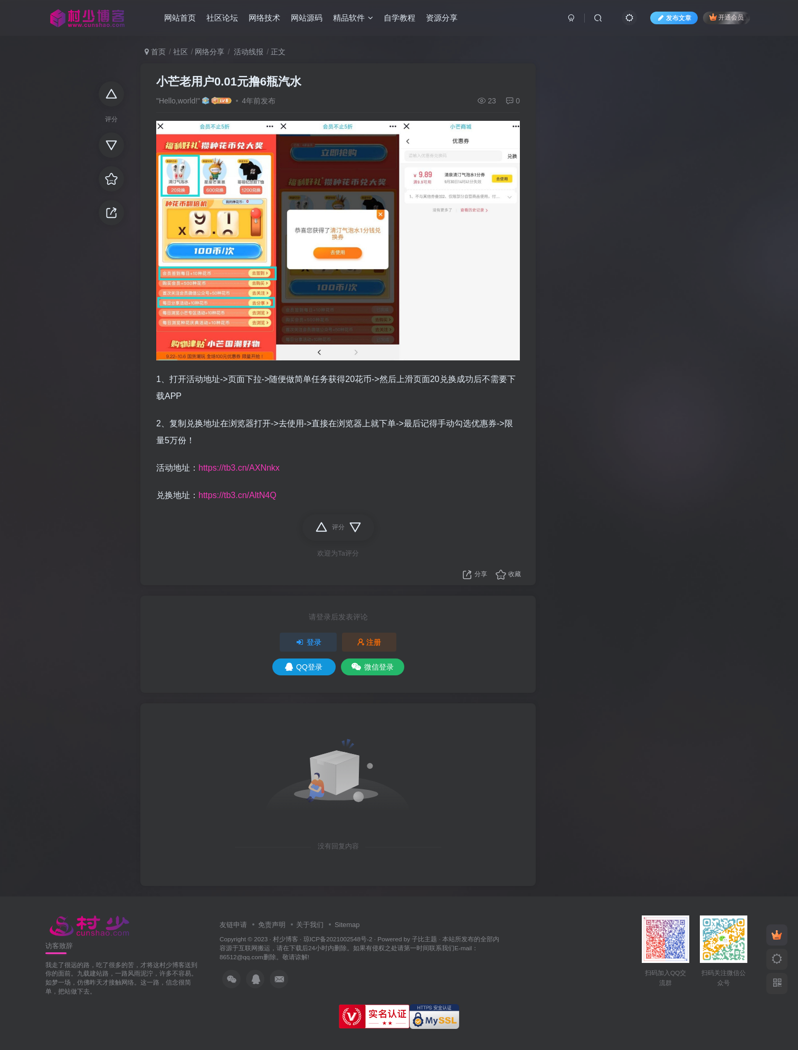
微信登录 (373, 667)
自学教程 (399, 17)
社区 (180, 51)
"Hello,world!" (178, 101)
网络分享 (209, 51)
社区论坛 (222, 17)
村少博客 (285, 939)
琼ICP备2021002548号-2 (338, 939)
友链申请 (233, 925)
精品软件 (353, 17)
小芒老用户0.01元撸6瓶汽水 (228, 81)
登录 (308, 642)
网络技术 (264, 17)
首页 (155, 51)
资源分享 (442, 17)
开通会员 (726, 17)
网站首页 (180, 17)
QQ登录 (303, 667)
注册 (369, 642)
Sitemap (347, 925)
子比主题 (424, 939)
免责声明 (272, 925)
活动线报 (247, 51)
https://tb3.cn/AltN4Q (237, 495)
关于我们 (310, 925)
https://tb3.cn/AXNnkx (239, 467)
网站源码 (306, 17)
